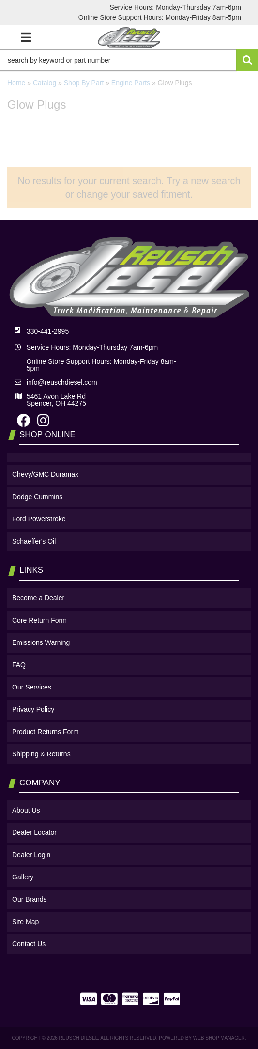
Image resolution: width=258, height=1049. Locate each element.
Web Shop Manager (219, 1038)
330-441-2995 (48, 331)
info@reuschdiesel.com (62, 382)
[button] (129, 60)
